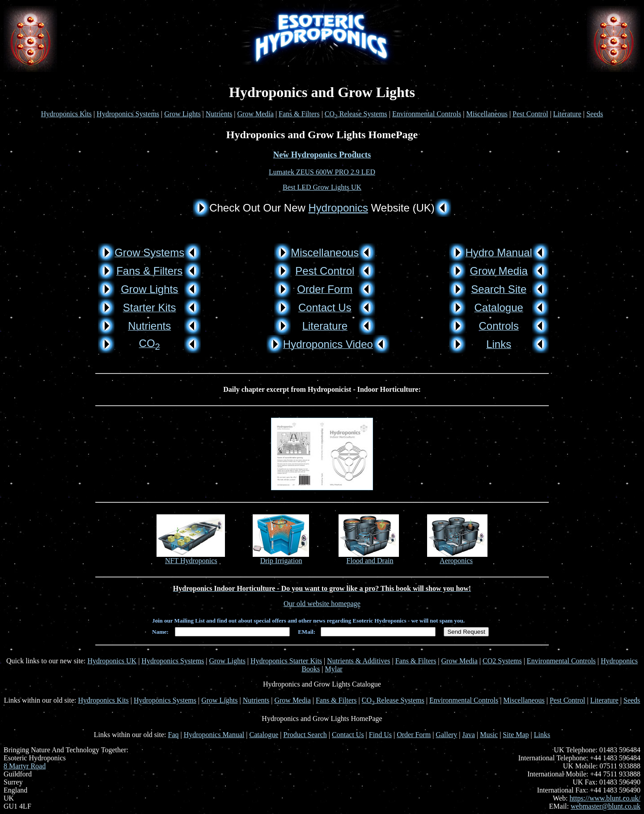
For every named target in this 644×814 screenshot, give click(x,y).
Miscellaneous (486, 114)
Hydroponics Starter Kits (286, 661)
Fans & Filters (299, 114)
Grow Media (255, 114)
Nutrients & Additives (358, 661)
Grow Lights (182, 114)
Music (489, 734)
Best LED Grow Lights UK (322, 187)
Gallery (446, 734)
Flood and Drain (370, 560)
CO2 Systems (502, 661)
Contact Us (348, 734)
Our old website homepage (322, 603)
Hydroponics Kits (66, 114)
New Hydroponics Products (322, 154)
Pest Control (530, 114)
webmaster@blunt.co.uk (605, 806)
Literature (567, 114)
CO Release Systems (356, 114)
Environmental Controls (426, 114)
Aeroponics (456, 560)
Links (542, 734)
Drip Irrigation (281, 560)
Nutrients (219, 114)
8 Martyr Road (25, 766)
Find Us (380, 734)
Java (468, 734)
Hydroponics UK (111, 661)
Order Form (414, 734)
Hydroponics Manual (214, 734)
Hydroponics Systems (128, 114)
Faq (173, 734)
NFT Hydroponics (191, 560)
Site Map (516, 734)
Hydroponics (338, 208)
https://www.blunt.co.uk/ (604, 798)
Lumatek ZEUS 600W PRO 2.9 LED (322, 172)
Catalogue (263, 734)
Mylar (334, 669)
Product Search (305, 734)
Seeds (594, 114)
